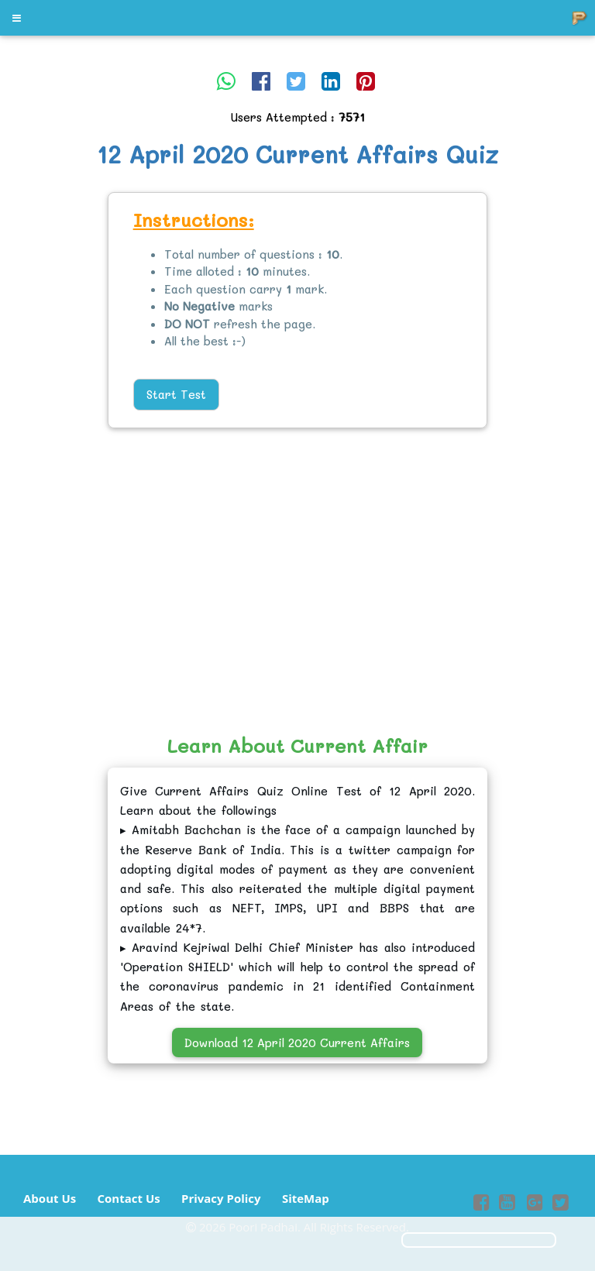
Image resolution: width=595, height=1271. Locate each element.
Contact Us (128, 1198)
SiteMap (305, 1198)
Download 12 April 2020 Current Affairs (297, 1042)
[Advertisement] (60, 430)
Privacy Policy (221, 1198)
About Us (49, 1198)
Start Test (176, 394)
